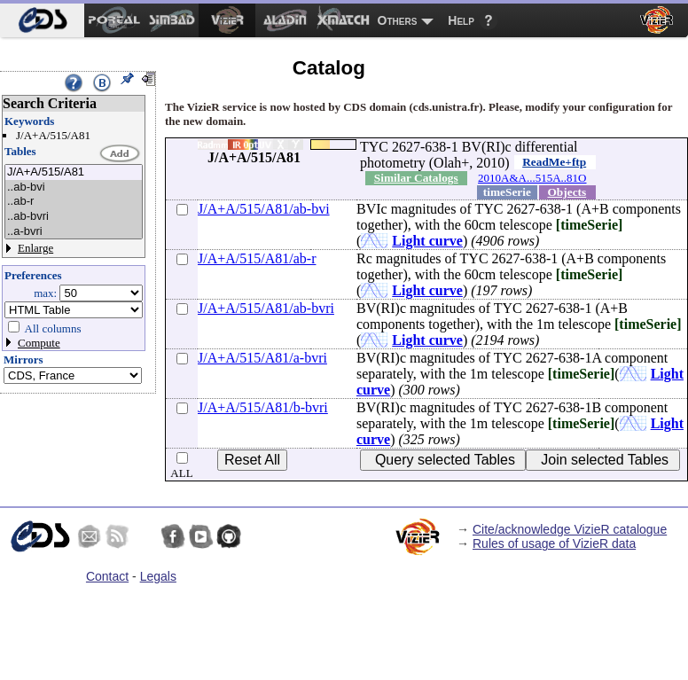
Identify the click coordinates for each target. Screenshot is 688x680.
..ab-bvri (73, 216)
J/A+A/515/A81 (73, 172)
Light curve (427, 240)
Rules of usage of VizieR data (554, 543)
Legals (158, 576)
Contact (107, 576)
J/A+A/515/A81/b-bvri (263, 407)
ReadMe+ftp (554, 161)
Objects (567, 192)
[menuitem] (42, 20)
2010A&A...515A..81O (532, 177)
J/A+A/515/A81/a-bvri (262, 357)
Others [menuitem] (398, 20)
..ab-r (73, 201)
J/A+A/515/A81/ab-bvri (266, 308)
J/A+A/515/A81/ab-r (257, 258)
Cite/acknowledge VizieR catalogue (570, 529)
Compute (39, 342)
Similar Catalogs (416, 177)
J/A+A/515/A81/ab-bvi (264, 208)
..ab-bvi (73, 187)
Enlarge (35, 247)
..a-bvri (73, 231)
